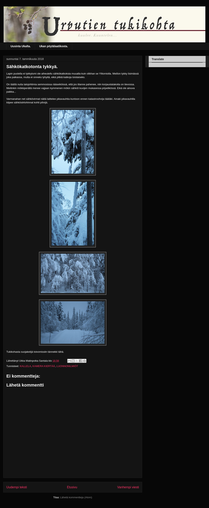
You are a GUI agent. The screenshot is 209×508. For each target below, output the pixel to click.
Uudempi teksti (16, 487)
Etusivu (72, 487)
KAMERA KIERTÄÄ (43, 366)
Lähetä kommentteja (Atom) (76, 497)
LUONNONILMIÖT (67, 366)
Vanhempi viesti (128, 487)
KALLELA (25, 366)
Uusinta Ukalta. (21, 46)
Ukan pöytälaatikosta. (53, 46)
